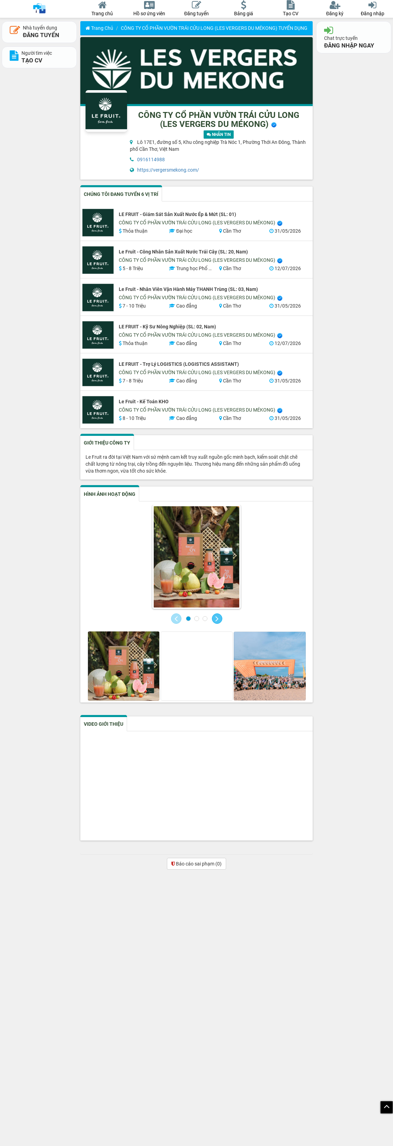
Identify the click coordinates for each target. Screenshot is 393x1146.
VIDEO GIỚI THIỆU (103, 724)
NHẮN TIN (219, 134)
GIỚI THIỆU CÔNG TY (107, 443)
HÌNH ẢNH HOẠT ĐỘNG (109, 494)
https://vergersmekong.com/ (168, 170)
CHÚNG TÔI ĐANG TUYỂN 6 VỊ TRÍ (121, 194)
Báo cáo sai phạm (196, 864)
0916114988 (151, 159)
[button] (176, 618)
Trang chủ (99, 28)
